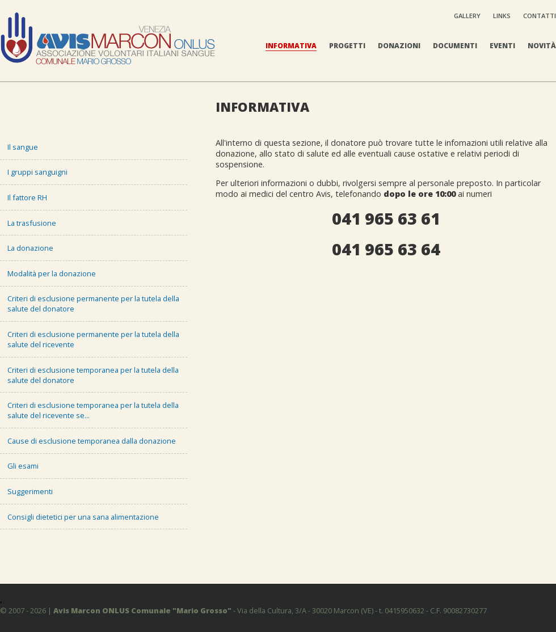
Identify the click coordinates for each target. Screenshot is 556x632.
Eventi (502, 45)
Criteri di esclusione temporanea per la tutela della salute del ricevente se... (93, 410)
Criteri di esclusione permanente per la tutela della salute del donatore (93, 303)
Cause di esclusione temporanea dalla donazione (91, 441)
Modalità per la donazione (51, 273)
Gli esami (23, 466)
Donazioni (399, 45)
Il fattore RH (27, 197)
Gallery (467, 15)
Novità (542, 45)
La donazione (30, 248)
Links (502, 15)
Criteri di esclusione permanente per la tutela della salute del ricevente (93, 339)
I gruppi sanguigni (37, 172)
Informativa (291, 45)
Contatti (539, 15)
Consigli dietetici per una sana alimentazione (83, 517)
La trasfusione (31, 223)
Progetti (347, 45)
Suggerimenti (30, 491)
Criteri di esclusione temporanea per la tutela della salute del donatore (93, 375)
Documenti (455, 45)
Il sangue (22, 147)
